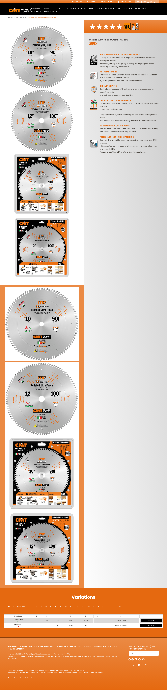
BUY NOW (151, 620)
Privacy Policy (13, 678)
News (83, 8)
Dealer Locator (72, 8)
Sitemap (34, 678)
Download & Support (105, 8)
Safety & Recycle (125, 8)
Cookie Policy (24, 678)
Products (58, 8)
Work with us (141, 8)
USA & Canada (89, 2)
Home (10, 17)
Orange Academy (50, 11)
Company (47, 8)
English (112, 2)
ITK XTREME (20, 17)
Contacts (36, 11)
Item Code (21, 606)
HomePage (36, 8)
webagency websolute (138, 665)
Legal (91, 8)
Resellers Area (125, 2)
